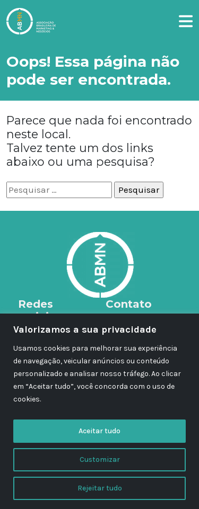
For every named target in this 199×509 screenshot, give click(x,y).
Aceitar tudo (99, 430)
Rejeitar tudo (99, 488)
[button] (186, 19)
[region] (99, 411)
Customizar (100, 459)
